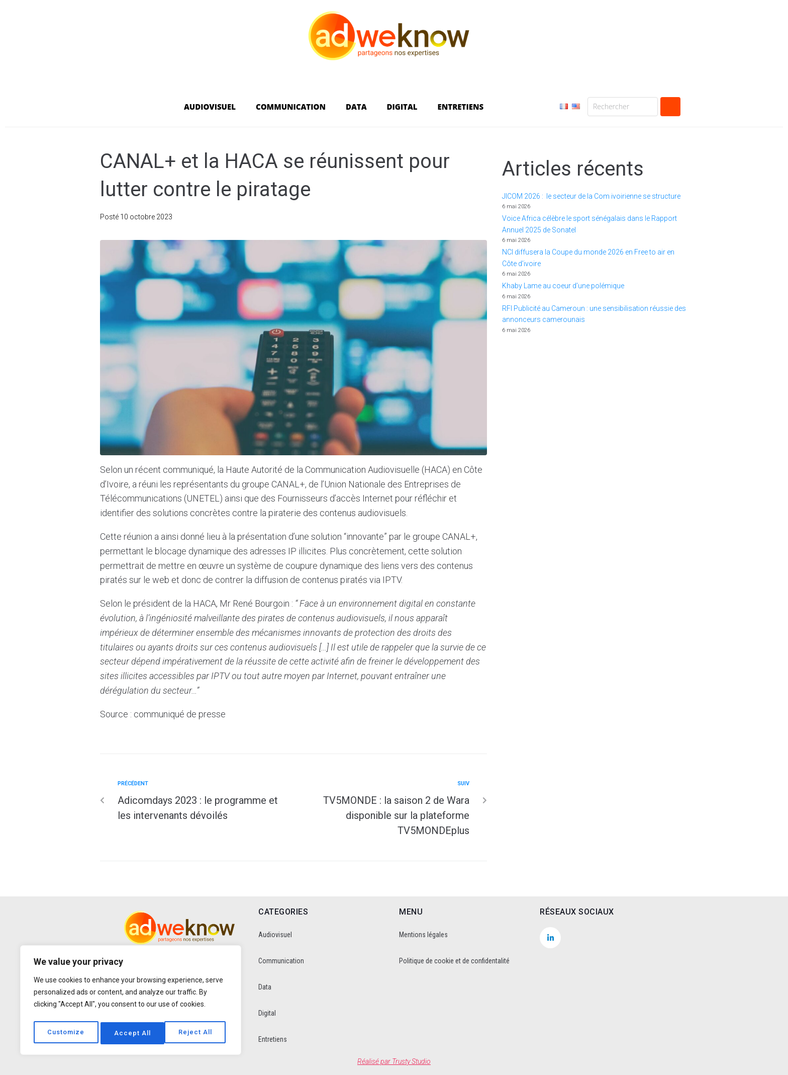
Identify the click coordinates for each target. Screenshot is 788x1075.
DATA (356, 107)
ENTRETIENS (460, 107)
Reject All (132, 1033)
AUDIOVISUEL (210, 107)
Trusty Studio (411, 1061)
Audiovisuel (275, 935)
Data (264, 987)
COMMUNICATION (291, 107)
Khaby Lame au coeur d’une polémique (563, 286)
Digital (267, 1013)
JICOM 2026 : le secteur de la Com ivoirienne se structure (591, 196)
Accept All (197, 1033)
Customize (66, 1033)
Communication (281, 961)
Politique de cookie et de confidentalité (454, 961)
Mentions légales (423, 935)
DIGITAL (402, 107)
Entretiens (272, 1039)
